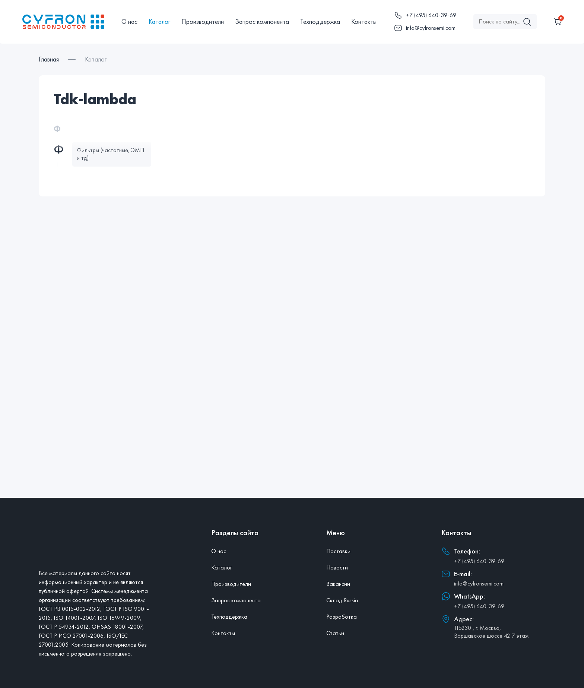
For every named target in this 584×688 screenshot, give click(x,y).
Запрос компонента (262, 21)
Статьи (335, 633)
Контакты (364, 21)
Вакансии (338, 584)
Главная (49, 59)
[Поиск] (527, 21)
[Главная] (63, 22)
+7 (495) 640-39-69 (479, 561)
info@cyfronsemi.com (479, 583)
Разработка (341, 617)
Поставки (338, 551)
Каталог (159, 21)
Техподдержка (320, 21)
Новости (337, 567)
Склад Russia (342, 600)
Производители (202, 21)
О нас (129, 21)
